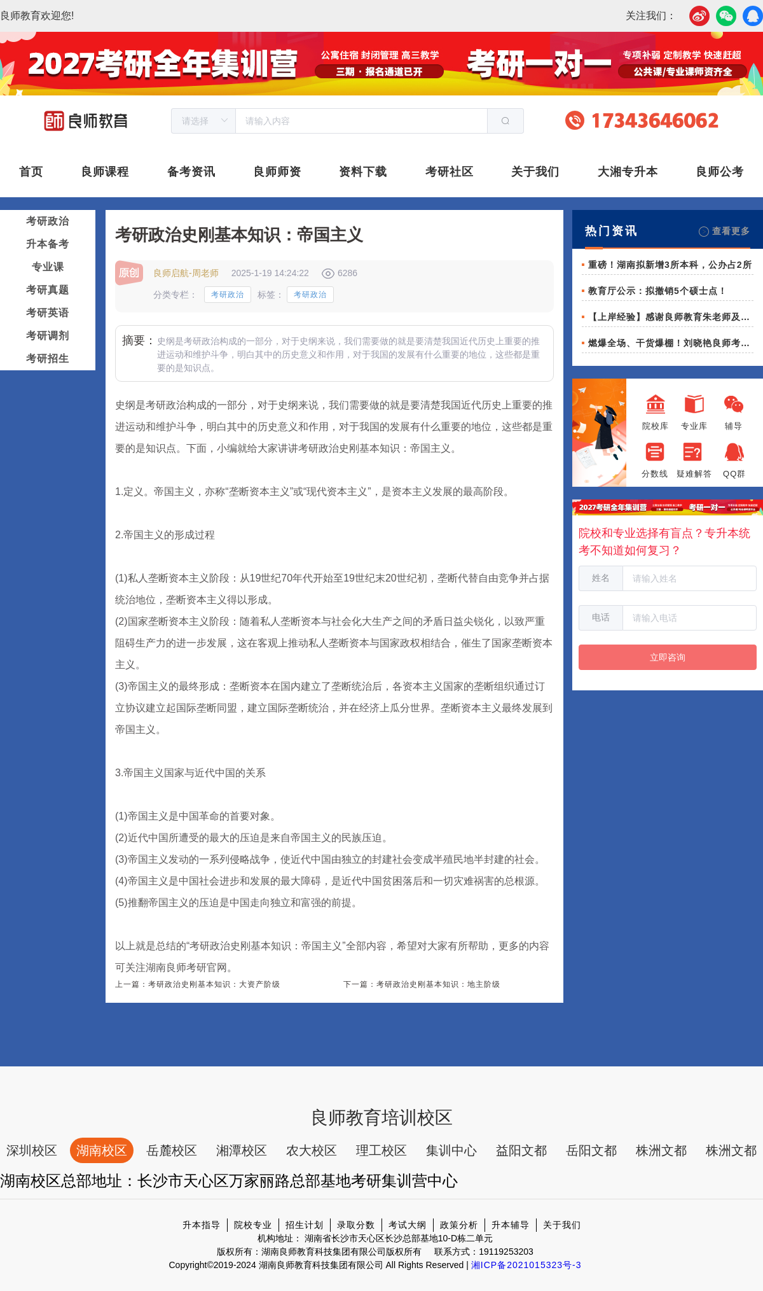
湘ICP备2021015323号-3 (526, 1265)
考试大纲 (407, 1225)
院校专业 (253, 1225)
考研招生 (47, 358)
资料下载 (363, 171)
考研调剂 (47, 335)
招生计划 (304, 1225)
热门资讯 (611, 231)
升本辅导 (510, 1225)
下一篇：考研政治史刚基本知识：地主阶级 (421, 984)
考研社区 (449, 171)
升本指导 (201, 1225)
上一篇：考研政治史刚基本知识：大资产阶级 (197, 984)
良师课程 (105, 171)
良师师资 (277, 171)
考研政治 (47, 221)
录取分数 (356, 1225)
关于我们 (535, 171)
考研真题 (47, 289)
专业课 (48, 267)
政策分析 (459, 1225)
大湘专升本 (628, 171)
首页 (31, 171)
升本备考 (47, 244)
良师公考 (720, 171)
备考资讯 (191, 171)
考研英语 (47, 312)
